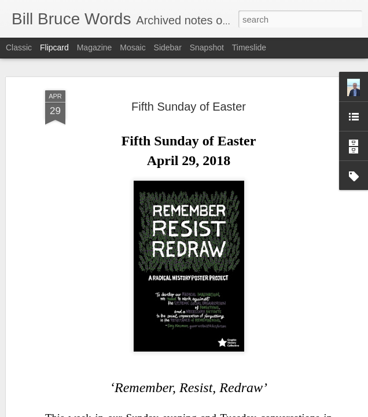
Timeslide (249, 47)
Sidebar (168, 47)
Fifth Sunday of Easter (188, 105)
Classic (19, 47)
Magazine (94, 47)
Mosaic (132, 47)
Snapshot (207, 47)
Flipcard (54, 47)
